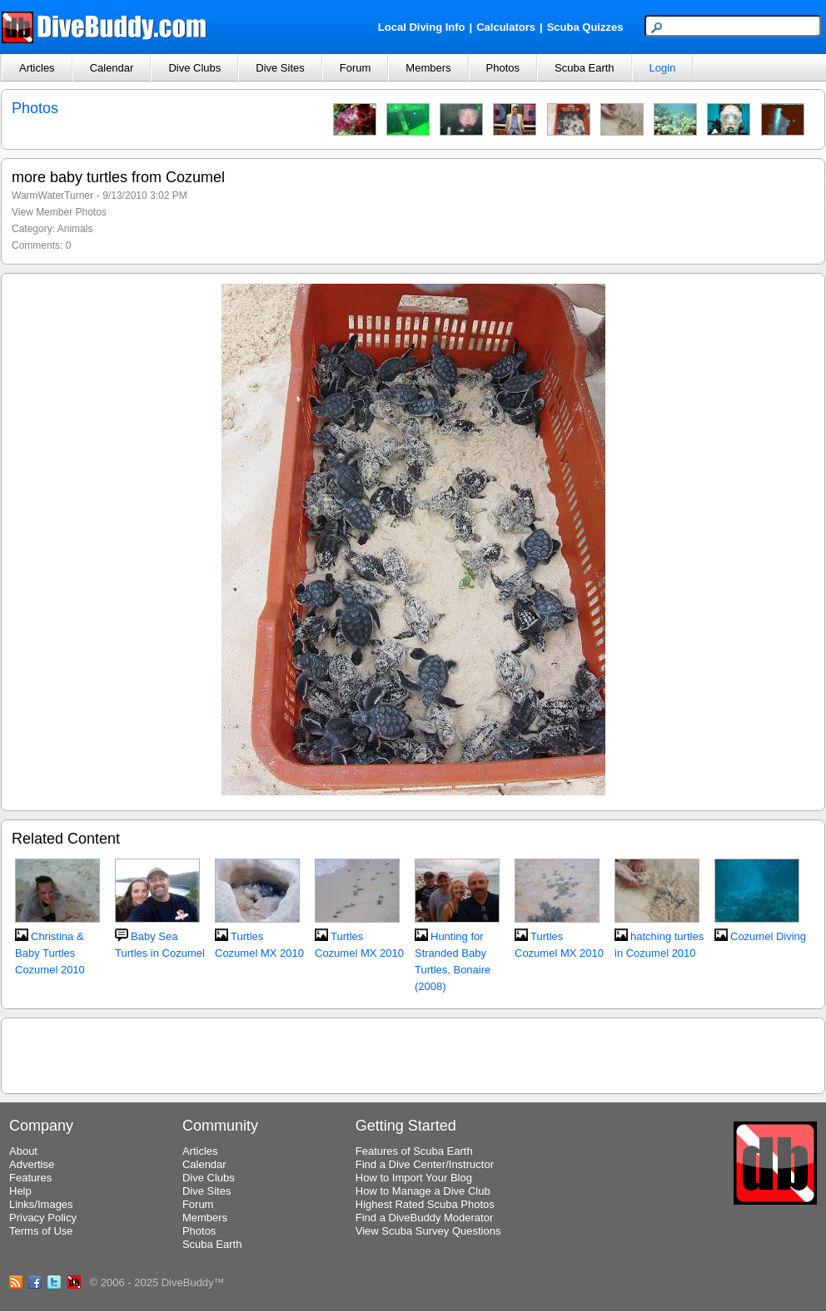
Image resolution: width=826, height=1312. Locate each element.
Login (662, 68)
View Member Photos (59, 212)
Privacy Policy (43, 1217)
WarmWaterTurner (52, 195)
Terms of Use (41, 1231)
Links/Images (41, 1204)
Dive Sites (280, 68)
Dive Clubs (194, 68)
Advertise (31, 1164)
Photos (503, 68)
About (23, 1151)
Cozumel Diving (768, 936)
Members (428, 68)
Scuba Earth (585, 68)
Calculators (505, 27)
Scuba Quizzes (585, 27)
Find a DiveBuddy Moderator (424, 1217)
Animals (75, 229)
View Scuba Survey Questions (428, 1231)
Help (20, 1191)
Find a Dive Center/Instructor (425, 1164)
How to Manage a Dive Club (423, 1191)
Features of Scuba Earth (414, 1151)
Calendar (112, 68)
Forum (355, 68)
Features (30, 1177)
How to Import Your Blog (414, 1177)
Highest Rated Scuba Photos (425, 1204)
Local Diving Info (421, 27)
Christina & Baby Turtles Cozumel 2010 (50, 953)
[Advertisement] (413, 1053)
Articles (37, 68)
